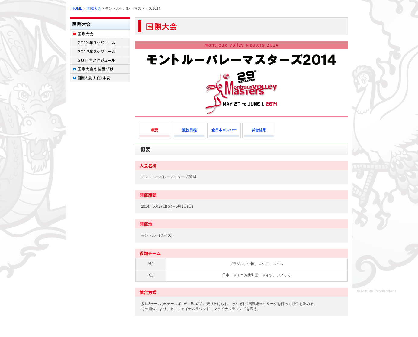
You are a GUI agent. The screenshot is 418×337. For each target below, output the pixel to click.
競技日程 (189, 130)
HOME (77, 8)
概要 (154, 130)
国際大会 (94, 8)
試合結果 (259, 130)
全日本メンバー (224, 130)
